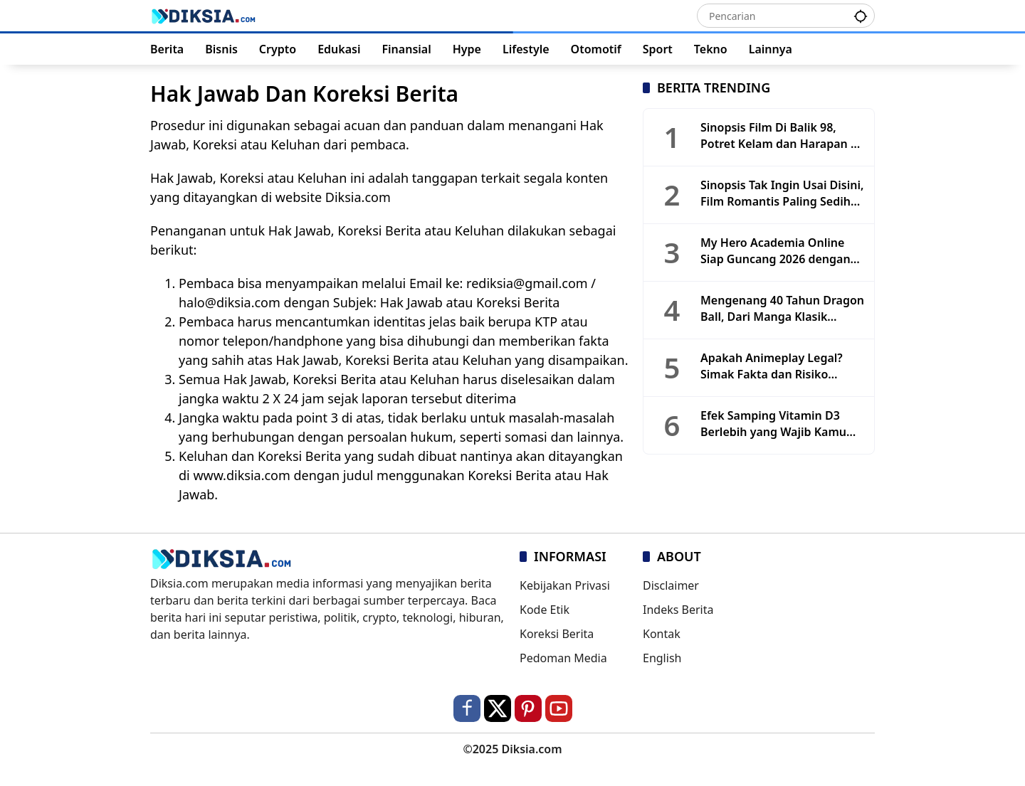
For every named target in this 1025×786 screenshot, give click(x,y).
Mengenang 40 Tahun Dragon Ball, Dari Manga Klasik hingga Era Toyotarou (782, 308)
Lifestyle (526, 49)
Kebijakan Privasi (565, 585)
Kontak (661, 634)
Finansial (406, 49)
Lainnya (770, 49)
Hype (467, 49)
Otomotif (596, 49)
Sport (658, 49)
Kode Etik (544, 609)
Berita (167, 49)
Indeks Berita (678, 609)
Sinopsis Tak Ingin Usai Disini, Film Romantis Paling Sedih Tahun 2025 (781, 193)
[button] (860, 15)
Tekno (710, 49)
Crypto (277, 49)
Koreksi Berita (557, 634)
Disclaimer (671, 585)
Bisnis (221, 49)
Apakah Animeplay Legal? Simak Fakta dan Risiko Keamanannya (771, 366)
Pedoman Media (563, 658)
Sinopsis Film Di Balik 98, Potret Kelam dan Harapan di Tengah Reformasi (780, 136)
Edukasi (338, 49)
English (662, 658)
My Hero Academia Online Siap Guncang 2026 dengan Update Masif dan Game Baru (781, 251)
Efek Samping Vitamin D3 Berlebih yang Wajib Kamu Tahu (773, 424)
